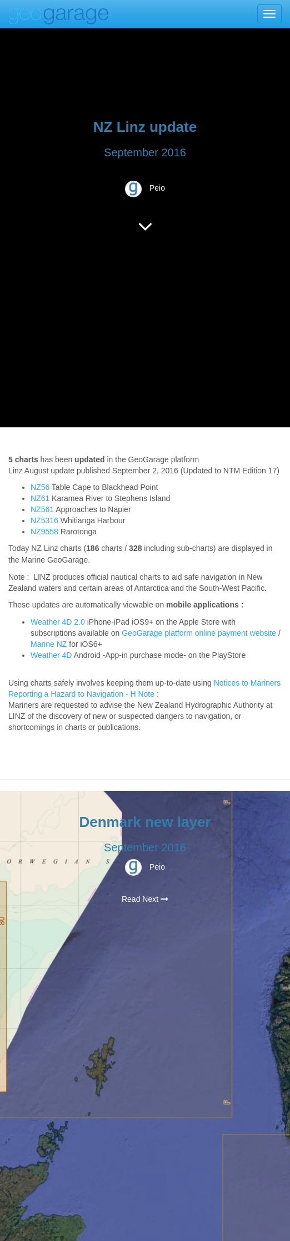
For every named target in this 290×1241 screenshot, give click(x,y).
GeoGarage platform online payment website (199, 633)
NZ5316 (44, 520)
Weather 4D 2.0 (59, 621)
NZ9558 (44, 531)
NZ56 (40, 487)
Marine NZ (49, 644)
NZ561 (42, 509)
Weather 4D (51, 655)
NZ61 (40, 498)
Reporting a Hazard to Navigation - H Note (81, 694)
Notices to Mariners (247, 682)
